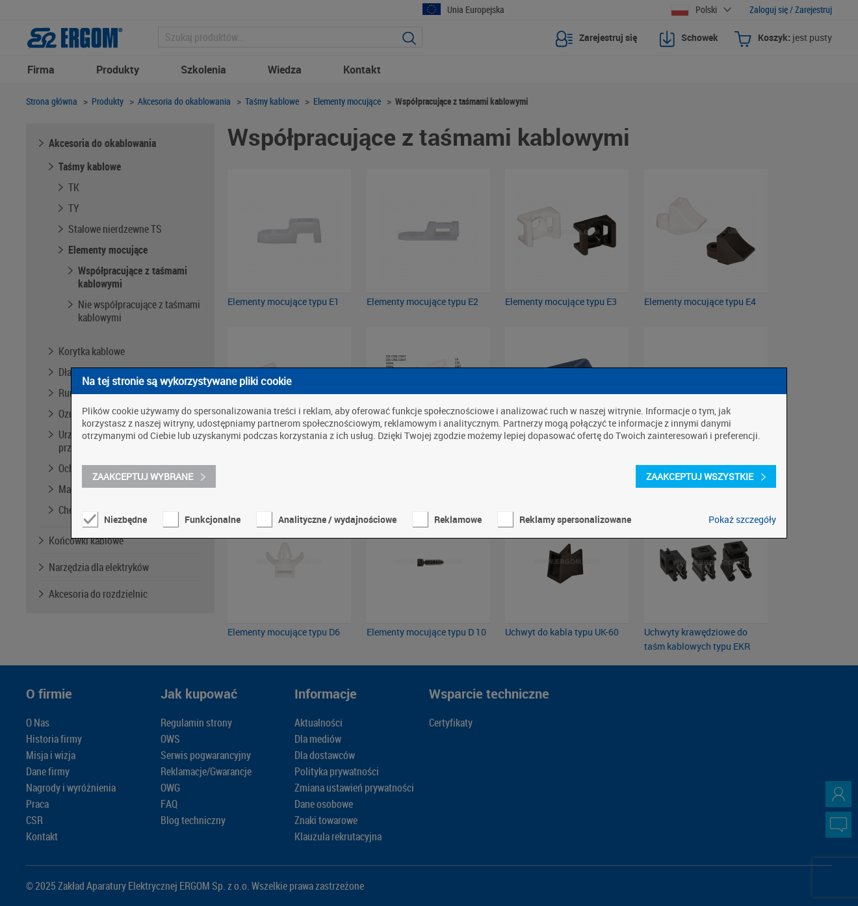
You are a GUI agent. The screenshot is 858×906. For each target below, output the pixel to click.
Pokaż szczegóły (742, 519)
